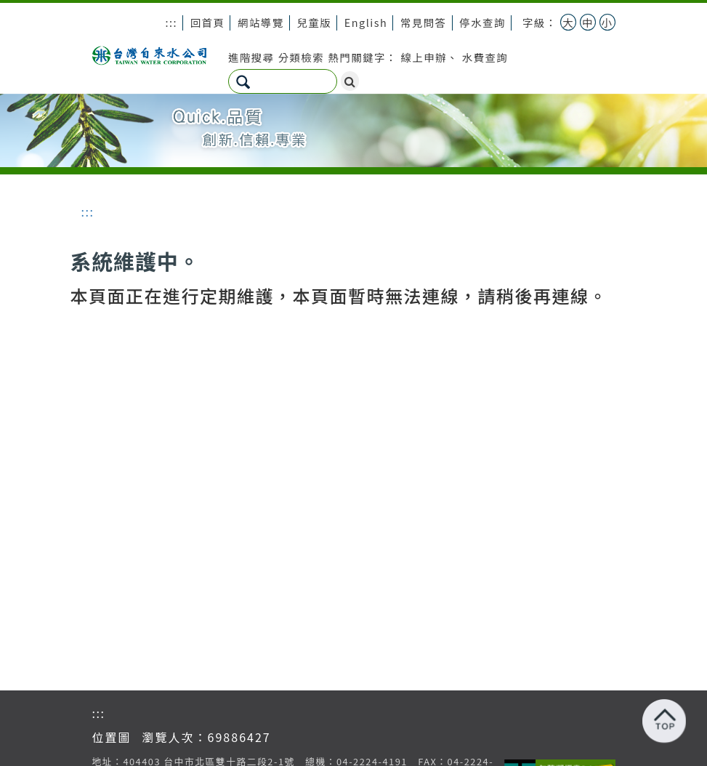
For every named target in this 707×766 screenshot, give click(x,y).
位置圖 (112, 737)
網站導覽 (261, 22)
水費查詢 (485, 57)
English (365, 22)
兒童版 (313, 22)
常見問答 (423, 22)
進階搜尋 (251, 57)
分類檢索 (301, 57)
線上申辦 (423, 57)
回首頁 (207, 22)
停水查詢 (482, 22)
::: (171, 22)
